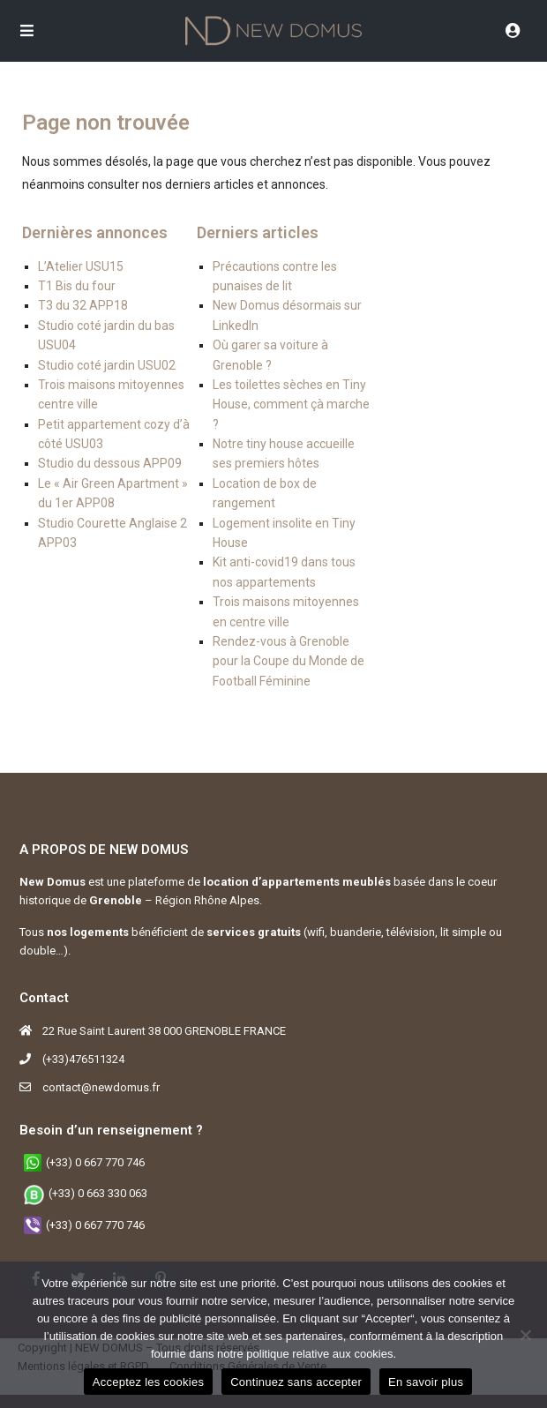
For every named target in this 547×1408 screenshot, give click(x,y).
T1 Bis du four (77, 286)
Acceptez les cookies (148, 1382)
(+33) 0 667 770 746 (95, 1162)
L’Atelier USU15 (81, 266)
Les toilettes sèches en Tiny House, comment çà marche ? (291, 404)
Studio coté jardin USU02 (107, 365)
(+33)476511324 (83, 1059)
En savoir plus (425, 1382)
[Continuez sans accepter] (525, 1335)
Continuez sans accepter (296, 1382)
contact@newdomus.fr (101, 1087)
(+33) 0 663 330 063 (98, 1193)
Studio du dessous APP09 (110, 463)
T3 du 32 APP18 (83, 305)
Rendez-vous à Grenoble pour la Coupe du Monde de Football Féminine (288, 661)
